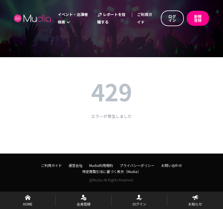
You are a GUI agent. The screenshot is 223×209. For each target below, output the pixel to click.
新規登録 (198, 18)
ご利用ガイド (144, 18)
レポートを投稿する (111, 18)
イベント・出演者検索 (73, 18)
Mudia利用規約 (101, 165)
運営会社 (75, 165)
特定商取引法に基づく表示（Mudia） (111, 171)
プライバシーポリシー (137, 165)
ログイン (172, 18)
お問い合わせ (171, 165)
